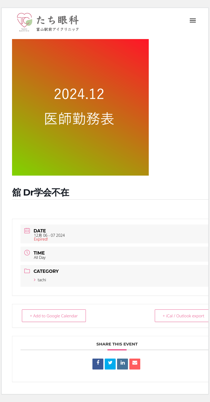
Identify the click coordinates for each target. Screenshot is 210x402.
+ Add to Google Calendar (54, 315)
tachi (40, 279)
